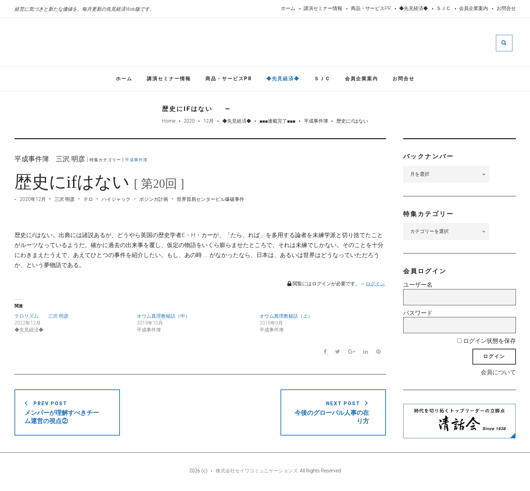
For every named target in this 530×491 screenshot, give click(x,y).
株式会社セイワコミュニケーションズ (257, 471)
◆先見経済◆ (413, 8)
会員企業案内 (473, 8)
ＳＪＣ (443, 8)
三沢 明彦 (64, 200)
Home (168, 121)
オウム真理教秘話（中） (163, 316)
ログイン (375, 284)
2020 (189, 121)
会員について (498, 372)
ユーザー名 (417, 285)
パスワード (417, 313)
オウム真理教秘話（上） (286, 316)
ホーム (288, 8)
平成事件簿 (316, 121)
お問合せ (506, 8)
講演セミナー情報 (323, 8)
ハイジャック (116, 200)
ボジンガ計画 (153, 200)
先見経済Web (250, 43)
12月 (208, 121)
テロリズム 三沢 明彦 (41, 316)
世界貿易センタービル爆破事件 (210, 200)
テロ (88, 200)
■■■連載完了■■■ (277, 121)
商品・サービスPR (371, 8)
